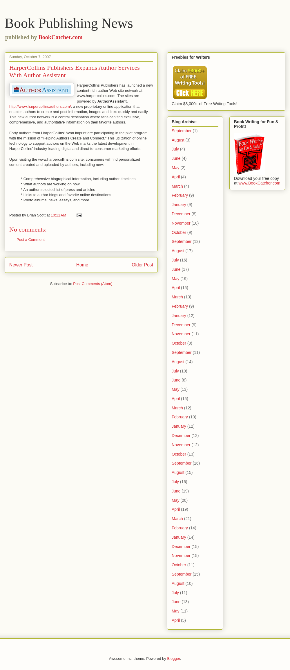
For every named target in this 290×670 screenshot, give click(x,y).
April (176, 177)
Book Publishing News (69, 23)
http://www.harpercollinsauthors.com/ (40, 106)
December (181, 214)
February (180, 195)
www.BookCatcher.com (259, 183)
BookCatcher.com (61, 37)
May (175, 167)
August (178, 140)
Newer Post (21, 264)
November (181, 223)
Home (82, 264)
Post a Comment (31, 239)
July (175, 149)
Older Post (142, 264)
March (177, 186)
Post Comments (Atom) (92, 284)
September (181, 130)
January (179, 204)
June (176, 158)
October (179, 232)
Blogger (173, 658)
